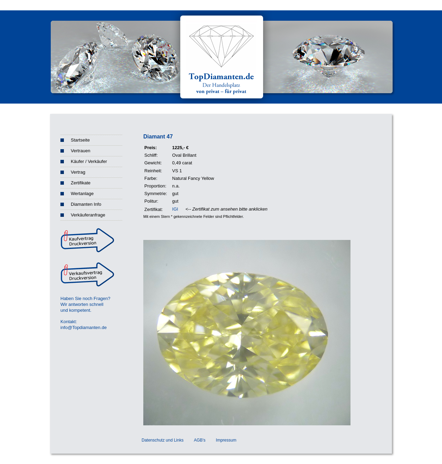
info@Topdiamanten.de (83, 327)
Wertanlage (82, 193)
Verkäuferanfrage (88, 215)
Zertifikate (80, 182)
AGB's (199, 440)
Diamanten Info (86, 204)
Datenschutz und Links (162, 440)
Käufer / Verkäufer (89, 161)
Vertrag (78, 172)
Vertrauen (80, 150)
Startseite (80, 140)
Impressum (226, 440)
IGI (175, 209)
